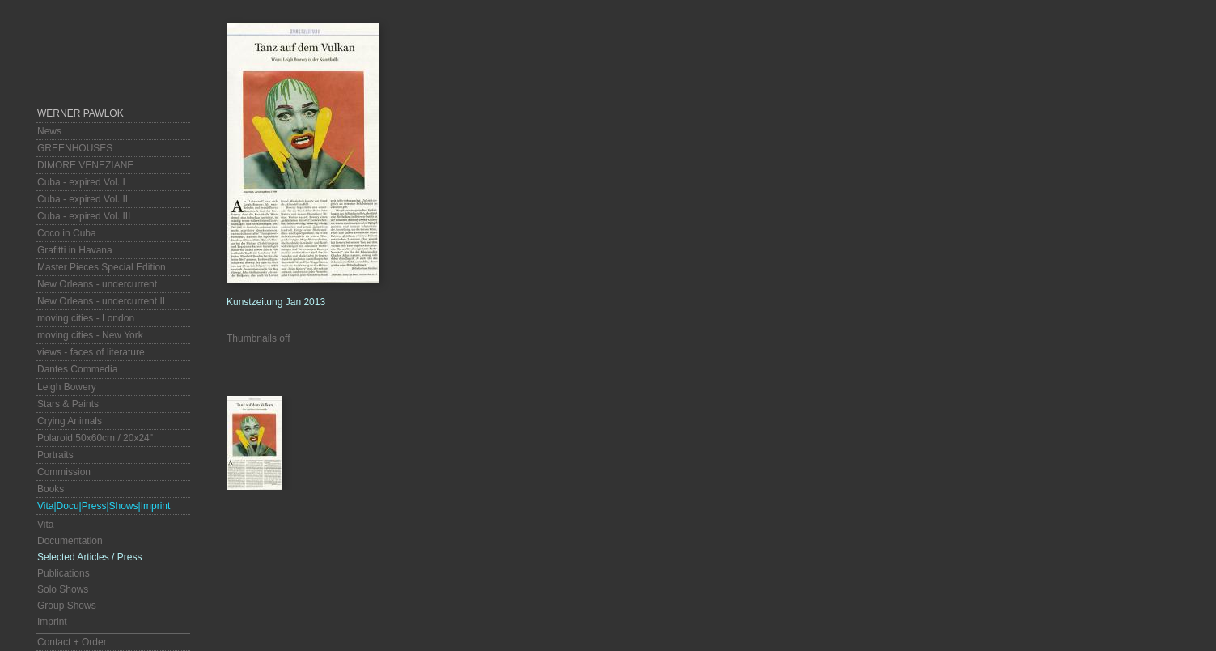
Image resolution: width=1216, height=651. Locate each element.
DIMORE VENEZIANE (85, 165)
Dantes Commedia (77, 369)
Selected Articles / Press (89, 557)
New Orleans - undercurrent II (101, 301)
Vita (45, 524)
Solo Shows (62, 589)
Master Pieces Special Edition (101, 267)
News (49, 131)
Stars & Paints (68, 404)
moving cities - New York (90, 335)
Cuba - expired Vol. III (83, 216)
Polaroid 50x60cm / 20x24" (95, 438)
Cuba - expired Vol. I (81, 182)
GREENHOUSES (74, 148)
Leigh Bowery (66, 387)
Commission (64, 472)
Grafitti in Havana (74, 250)
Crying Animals (69, 421)
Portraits (55, 455)
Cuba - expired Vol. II (82, 199)
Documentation (70, 541)
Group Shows (66, 605)
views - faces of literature (91, 352)
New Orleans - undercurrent (97, 284)
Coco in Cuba (66, 233)
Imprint (52, 622)
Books (50, 489)
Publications (63, 573)
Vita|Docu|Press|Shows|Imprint (103, 506)
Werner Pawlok (80, 113)
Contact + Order (72, 642)
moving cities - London (85, 318)
